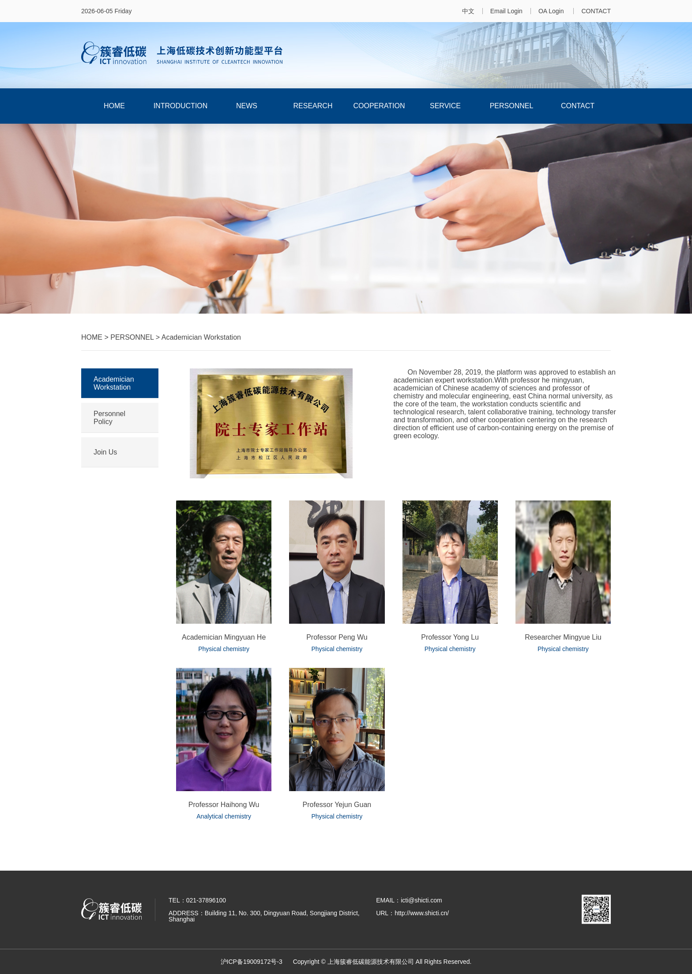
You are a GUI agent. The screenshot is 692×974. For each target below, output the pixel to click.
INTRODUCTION (181, 106)
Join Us (105, 452)
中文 (468, 11)
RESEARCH (313, 106)
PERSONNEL (512, 106)
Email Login (506, 11)
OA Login (552, 11)
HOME (114, 106)
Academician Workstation (114, 383)
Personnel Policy (109, 417)
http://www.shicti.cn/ (422, 913)
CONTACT (596, 11)
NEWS (246, 106)
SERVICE (445, 106)
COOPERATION (379, 106)
